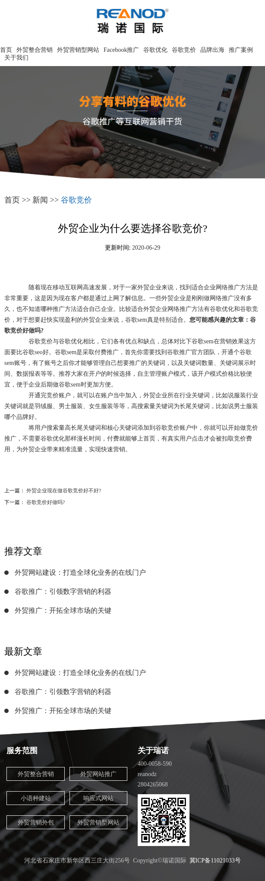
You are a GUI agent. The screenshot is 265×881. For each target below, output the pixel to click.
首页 (6, 50)
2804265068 (153, 784)
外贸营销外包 (36, 822)
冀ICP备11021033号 (215, 860)
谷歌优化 (155, 50)
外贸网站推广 (98, 774)
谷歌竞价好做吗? (45, 502)
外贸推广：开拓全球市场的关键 (63, 610)
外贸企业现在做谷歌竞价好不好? (63, 491)
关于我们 (16, 57)
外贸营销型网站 (78, 50)
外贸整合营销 (34, 50)
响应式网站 (98, 798)
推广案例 (241, 50)
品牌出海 (212, 50)
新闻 (40, 200)
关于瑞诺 (153, 750)
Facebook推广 (121, 50)
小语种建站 (36, 798)
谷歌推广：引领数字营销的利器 (63, 591)
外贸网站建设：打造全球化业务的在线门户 (80, 572)
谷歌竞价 (184, 50)
